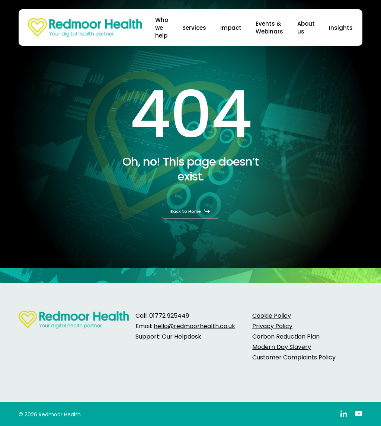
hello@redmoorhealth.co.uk (194, 326)
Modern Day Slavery (281, 347)
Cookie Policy (271, 315)
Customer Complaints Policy (294, 357)
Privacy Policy (272, 326)
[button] (190, 211)
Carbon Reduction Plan (286, 336)
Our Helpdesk (181, 336)
